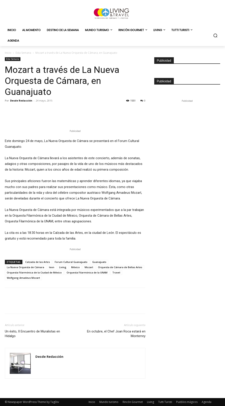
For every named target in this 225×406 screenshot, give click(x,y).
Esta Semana (23, 53)
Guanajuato (99, 262)
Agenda (206, 402)
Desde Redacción (21, 100)
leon (51, 267)
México (75, 267)
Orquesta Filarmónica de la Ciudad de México (34, 272)
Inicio (8, 53)
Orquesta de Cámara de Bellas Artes (120, 267)
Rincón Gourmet (133, 402)
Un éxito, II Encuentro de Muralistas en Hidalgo (32, 333)
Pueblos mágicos (187, 402)
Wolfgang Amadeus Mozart (23, 277)
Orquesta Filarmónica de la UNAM (87, 272)
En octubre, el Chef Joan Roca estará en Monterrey (116, 333)
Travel (116, 272)
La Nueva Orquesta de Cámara (25, 267)
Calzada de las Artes (37, 262)
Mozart (89, 267)
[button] (215, 35)
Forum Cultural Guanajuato (71, 262)
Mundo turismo (108, 402)
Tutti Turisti (165, 402)
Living (62, 267)
